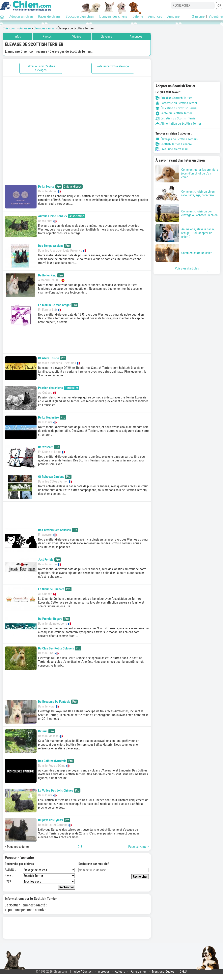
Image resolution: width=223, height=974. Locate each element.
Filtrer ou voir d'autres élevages (41, 68)
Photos (47, 36)
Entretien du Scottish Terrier (175, 118)
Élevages (106, 36)
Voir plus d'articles (187, 268)
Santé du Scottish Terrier (173, 113)
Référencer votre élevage (113, 66)
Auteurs (120, 971)
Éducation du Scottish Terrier (176, 108)
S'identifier (216, 16)
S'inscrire (198, 16)
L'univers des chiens (113, 16)
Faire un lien (138, 971)
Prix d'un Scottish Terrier (173, 98)
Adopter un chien (21, 16)
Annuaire (173, 16)
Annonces (155, 16)
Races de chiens (49, 16)
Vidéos (76, 36)
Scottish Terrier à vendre (173, 144)
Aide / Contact (83, 971)
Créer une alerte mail (171, 149)
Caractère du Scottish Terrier (176, 103)
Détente (137, 16)
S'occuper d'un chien (80, 16)
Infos (17, 36)
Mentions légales (163, 971)
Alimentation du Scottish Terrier (178, 123)
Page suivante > (138, 847)
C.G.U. (183, 971)
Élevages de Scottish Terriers (176, 139)
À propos (103, 971)
